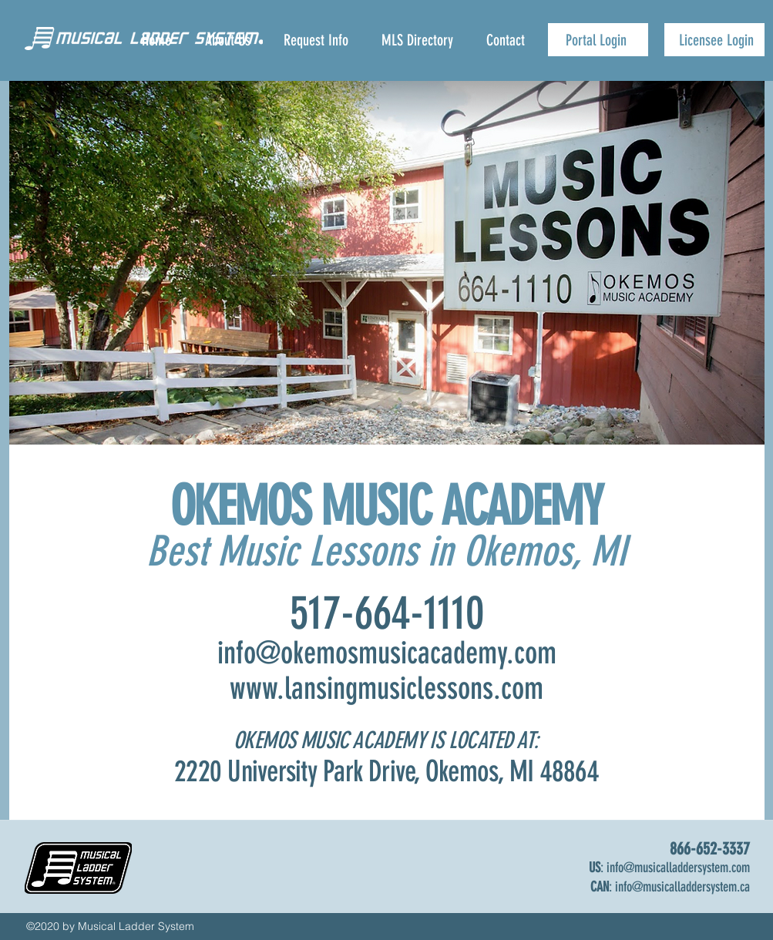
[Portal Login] (598, 39)
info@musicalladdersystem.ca (682, 886)
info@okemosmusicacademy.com (386, 653)
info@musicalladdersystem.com (678, 867)
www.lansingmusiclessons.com (386, 688)
